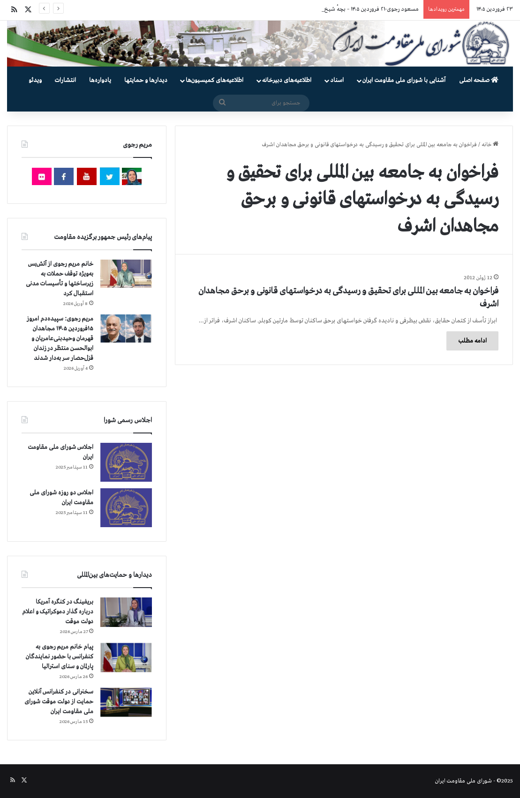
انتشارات (65, 80)
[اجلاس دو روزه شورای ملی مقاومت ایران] (126, 507)
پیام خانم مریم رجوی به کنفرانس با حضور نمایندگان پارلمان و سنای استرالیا (59, 657)
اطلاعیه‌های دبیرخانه (286, 80)
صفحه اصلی (478, 80)
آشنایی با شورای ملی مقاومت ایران (403, 80)
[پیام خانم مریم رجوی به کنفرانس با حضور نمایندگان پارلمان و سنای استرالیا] (126, 657)
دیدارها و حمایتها (145, 80)
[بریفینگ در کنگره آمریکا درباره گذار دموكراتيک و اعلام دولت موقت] (126, 612)
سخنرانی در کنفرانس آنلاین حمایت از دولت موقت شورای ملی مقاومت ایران (58, 702)
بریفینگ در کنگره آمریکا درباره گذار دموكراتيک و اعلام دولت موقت (57, 612)
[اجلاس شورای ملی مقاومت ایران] (126, 462)
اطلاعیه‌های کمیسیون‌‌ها (214, 80)
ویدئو (35, 80)
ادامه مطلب (472, 341)
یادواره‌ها (100, 80)
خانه (490, 145)
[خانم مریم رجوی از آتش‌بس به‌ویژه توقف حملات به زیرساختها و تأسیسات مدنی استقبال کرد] (126, 274)
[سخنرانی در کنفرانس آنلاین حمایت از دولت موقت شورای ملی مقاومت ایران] (126, 702)
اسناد (337, 80)
